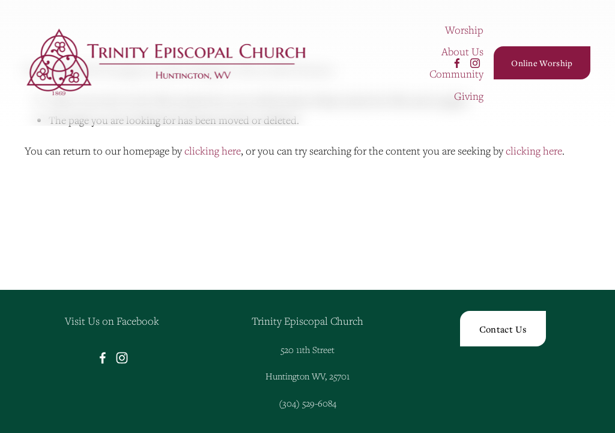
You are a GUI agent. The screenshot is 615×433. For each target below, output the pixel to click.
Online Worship (541, 63)
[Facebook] (457, 63)
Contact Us (503, 329)
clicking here (212, 151)
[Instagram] (475, 63)
